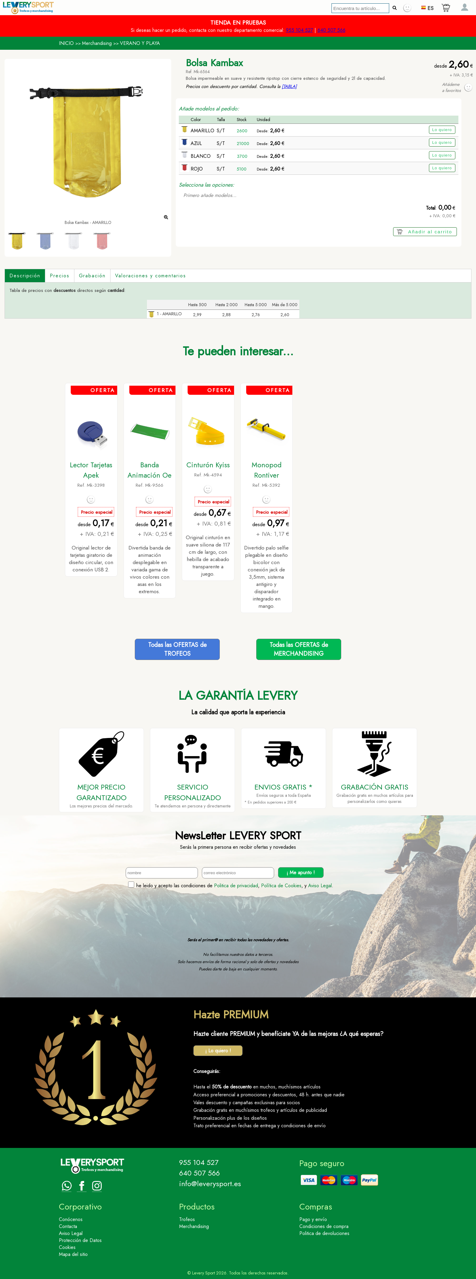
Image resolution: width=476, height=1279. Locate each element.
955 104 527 (299, 30)
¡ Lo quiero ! (218, 1050)
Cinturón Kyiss (208, 465)
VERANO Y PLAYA (140, 43)
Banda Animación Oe (149, 470)
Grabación (92, 275)
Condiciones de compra (323, 1226)
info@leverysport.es (210, 1183)
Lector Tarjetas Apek (91, 470)
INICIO (66, 43)
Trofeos (187, 1219)
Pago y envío (313, 1219)
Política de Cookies (281, 885)
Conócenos (71, 1219)
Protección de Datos (80, 1240)
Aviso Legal (320, 885)
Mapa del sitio (73, 1254)
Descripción (24, 275)
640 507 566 (331, 30)
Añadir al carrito (430, 231)
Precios (59, 275)
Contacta (68, 1226)
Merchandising (97, 43)
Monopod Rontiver (266, 470)
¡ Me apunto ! (301, 872)
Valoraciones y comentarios (150, 275)
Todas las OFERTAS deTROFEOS (177, 649)
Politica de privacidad (236, 885)
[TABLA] (289, 86)
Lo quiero (442, 129)
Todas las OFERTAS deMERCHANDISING (299, 649)
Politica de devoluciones (324, 1233)
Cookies (67, 1247)
